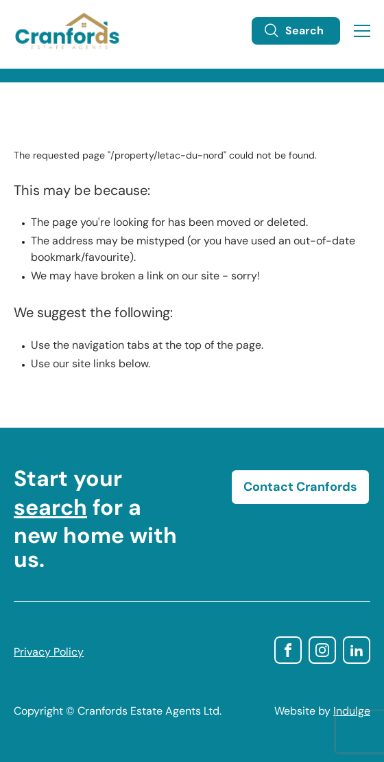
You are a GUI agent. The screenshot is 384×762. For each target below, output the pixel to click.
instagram (322, 650)
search (50, 509)
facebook (288, 650)
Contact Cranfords (300, 487)
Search (293, 31)
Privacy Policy (49, 652)
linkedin (356, 650)
